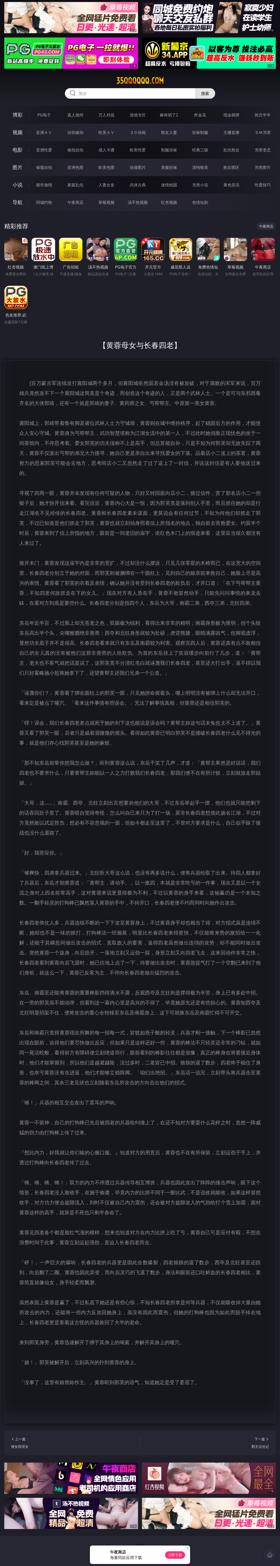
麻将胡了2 (169, 115)
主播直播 (231, 132)
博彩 (18, 114)
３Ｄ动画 (138, 132)
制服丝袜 (169, 150)
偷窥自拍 (44, 167)
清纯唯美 (200, 167)
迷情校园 (169, 185)
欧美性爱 (138, 150)
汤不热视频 (138, 202)
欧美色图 (106, 167)
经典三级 (200, 150)
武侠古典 (138, 185)
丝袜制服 (200, 132)
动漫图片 (138, 167)
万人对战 (106, 115)
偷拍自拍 (75, 150)
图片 (18, 167)
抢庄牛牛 (263, 115)
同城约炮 (44, 202)
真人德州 (75, 115)
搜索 (205, 93)
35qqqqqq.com (140, 81)
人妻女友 (106, 185)
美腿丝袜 (169, 167)
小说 (18, 184)
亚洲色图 (75, 167)
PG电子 (44, 115)
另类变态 (263, 150)
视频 (18, 132)
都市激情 (44, 185)
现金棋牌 (231, 115)
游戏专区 (138, 115)
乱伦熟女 (231, 150)
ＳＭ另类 (263, 132)
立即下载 (175, 1555)
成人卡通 (106, 150)
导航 (18, 202)
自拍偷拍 (75, 132)
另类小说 (200, 185)
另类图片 (263, 167)
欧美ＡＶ (106, 132)
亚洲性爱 (44, 150)
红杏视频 (169, 202)
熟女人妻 (169, 132)
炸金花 (200, 115)
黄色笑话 (231, 185)
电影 (18, 149)
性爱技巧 (263, 185)
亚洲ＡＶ (44, 132)
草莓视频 (106, 202)
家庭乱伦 (75, 185)
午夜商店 (75, 202)
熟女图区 (231, 167)
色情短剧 (200, 202)
